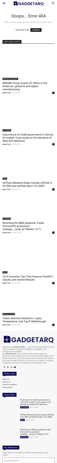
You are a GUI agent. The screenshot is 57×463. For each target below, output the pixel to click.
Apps (4, 178)
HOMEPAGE (36, 30)
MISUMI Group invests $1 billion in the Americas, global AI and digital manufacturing (25, 86)
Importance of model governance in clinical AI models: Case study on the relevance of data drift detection (28, 137)
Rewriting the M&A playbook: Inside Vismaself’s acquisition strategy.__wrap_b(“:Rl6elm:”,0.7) (23, 226)
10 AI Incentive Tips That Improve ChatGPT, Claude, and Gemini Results (28, 278)
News (5, 272)
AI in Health (6, 130)
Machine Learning (8, 314)
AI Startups (6, 219)
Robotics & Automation (10, 79)
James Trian (7, 93)
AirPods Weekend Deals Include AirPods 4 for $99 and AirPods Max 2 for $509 (27, 184)
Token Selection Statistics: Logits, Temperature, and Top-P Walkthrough (24, 320)
